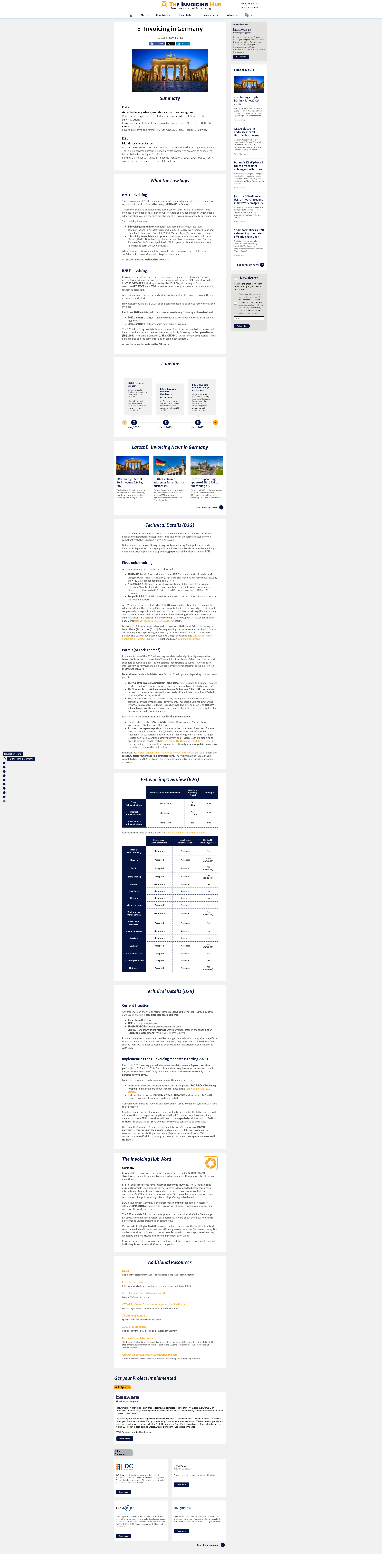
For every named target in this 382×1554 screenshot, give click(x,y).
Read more (124, 1438)
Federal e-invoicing (133, 1282)
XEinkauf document (189, 638)
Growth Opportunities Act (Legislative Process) (150, 1354)
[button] (131, 15)
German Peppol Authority (137, 1338)
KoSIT (125, 1270)
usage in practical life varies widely (153, 620)
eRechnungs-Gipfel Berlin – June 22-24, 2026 (129, 482)
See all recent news (207, 507)
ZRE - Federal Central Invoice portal (143, 1293)
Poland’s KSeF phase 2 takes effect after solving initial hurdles (248, 166)
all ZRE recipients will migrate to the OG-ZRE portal (165, 752)
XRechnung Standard (134, 1315)
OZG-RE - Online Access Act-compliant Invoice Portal (154, 1304)
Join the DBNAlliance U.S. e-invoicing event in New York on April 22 (248, 200)
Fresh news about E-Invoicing (191, 8)
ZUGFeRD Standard (134, 1326)
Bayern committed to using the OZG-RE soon (185, 740)
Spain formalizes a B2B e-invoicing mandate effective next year (249, 233)
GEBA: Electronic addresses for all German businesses (169, 482)
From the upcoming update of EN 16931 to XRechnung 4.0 (204, 482)
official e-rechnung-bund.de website (185, 832)
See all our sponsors (208, 1544)
